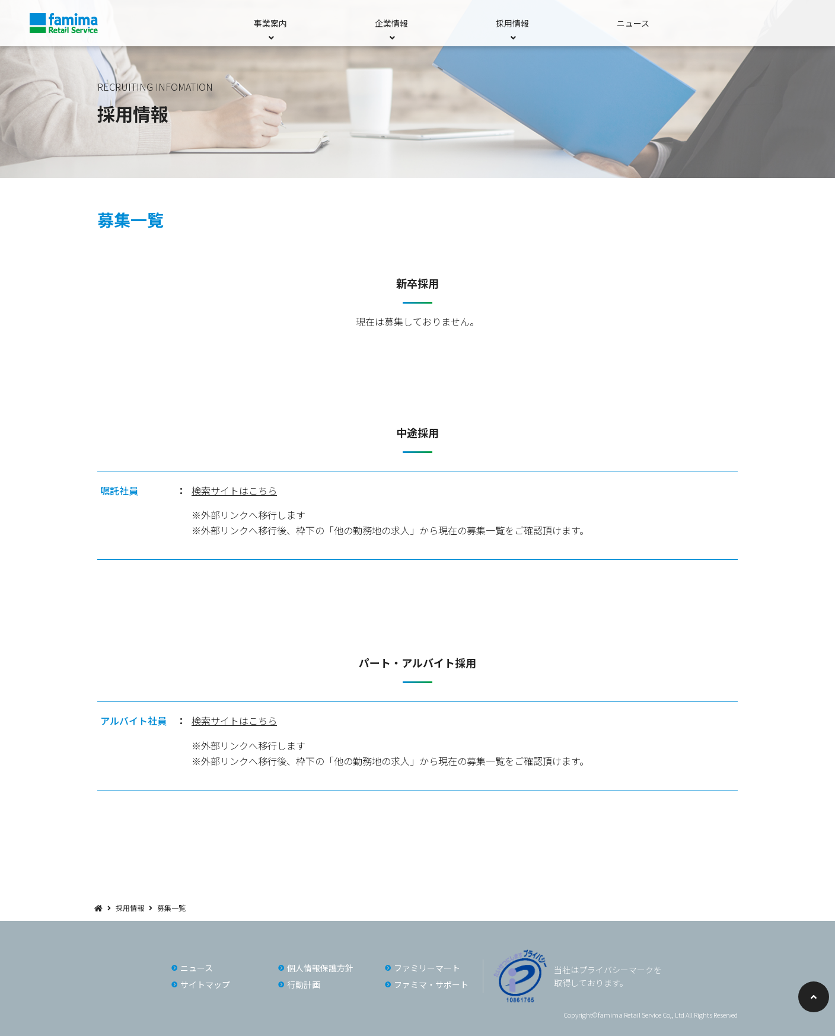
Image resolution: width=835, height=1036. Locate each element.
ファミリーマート (427, 968)
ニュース (633, 23)
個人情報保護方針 (320, 968)
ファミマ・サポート (431, 984)
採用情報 (130, 908)
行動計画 (303, 984)
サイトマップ (205, 984)
